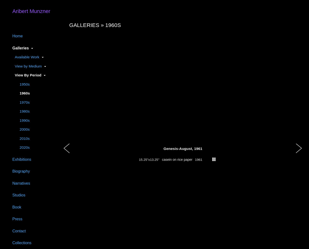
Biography (21, 171)
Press (17, 219)
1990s (25, 120)
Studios (18, 195)
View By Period (28, 75)
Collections (21, 243)
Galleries (20, 48)
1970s (25, 102)
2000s (25, 129)
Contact (19, 231)
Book (16, 207)
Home (17, 36)
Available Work (27, 57)
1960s (25, 93)
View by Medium (28, 66)
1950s (25, 84)
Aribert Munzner (31, 11)
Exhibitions (21, 159)
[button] (66, 153)
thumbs (214, 159)
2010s (25, 138)
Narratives (21, 183)
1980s (25, 111)
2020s (25, 147)
